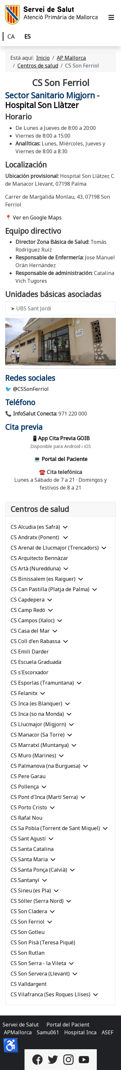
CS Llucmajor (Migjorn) (38, 724)
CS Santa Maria (29, 859)
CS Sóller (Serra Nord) (37, 900)
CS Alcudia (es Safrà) (35, 526)
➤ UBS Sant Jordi (31, 308)
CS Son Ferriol (28, 921)
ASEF (107, 1032)
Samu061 (48, 1032)
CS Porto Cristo (29, 807)
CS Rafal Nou (26, 817)
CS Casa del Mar (30, 630)
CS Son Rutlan (28, 952)
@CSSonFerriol (31, 388)
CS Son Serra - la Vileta (38, 963)
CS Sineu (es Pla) (31, 890)
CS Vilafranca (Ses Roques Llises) (50, 994)
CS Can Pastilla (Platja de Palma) (50, 589)
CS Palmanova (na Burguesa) (45, 765)
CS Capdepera (28, 599)
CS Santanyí (25, 880)
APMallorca (18, 1032)
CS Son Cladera (29, 911)
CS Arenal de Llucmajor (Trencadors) (55, 547)
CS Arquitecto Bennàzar (39, 558)
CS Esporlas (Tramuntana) (42, 682)
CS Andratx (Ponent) (35, 537)
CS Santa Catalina (32, 848)
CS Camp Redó (28, 610)
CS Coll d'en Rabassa (35, 641)
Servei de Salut (21, 1024)
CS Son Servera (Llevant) (40, 973)
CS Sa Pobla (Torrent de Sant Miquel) (55, 828)
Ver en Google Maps (37, 217)
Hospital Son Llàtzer (42, 105)
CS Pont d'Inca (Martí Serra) (44, 797)
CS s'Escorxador (29, 672)
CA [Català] (11, 36)
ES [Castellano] (27, 36)
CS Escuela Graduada (36, 662)
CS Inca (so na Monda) (37, 713)
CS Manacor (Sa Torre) (38, 734)
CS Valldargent (28, 984)
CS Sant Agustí (28, 838)
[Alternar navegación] (111, 17)
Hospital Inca (80, 1032)
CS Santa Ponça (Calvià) (39, 869)
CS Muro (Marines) (33, 755)
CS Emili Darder (30, 651)
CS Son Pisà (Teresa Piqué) (43, 942)
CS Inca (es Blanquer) (36, 703)
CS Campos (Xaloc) (33, 620)
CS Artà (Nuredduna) (36, 568)
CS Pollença (25, 786)
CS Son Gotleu (28, 932)
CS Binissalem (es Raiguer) (43, 578)
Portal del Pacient (67, 1024)
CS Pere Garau (28, 776)
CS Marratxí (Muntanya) (40, 745)
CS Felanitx (24, 693)
